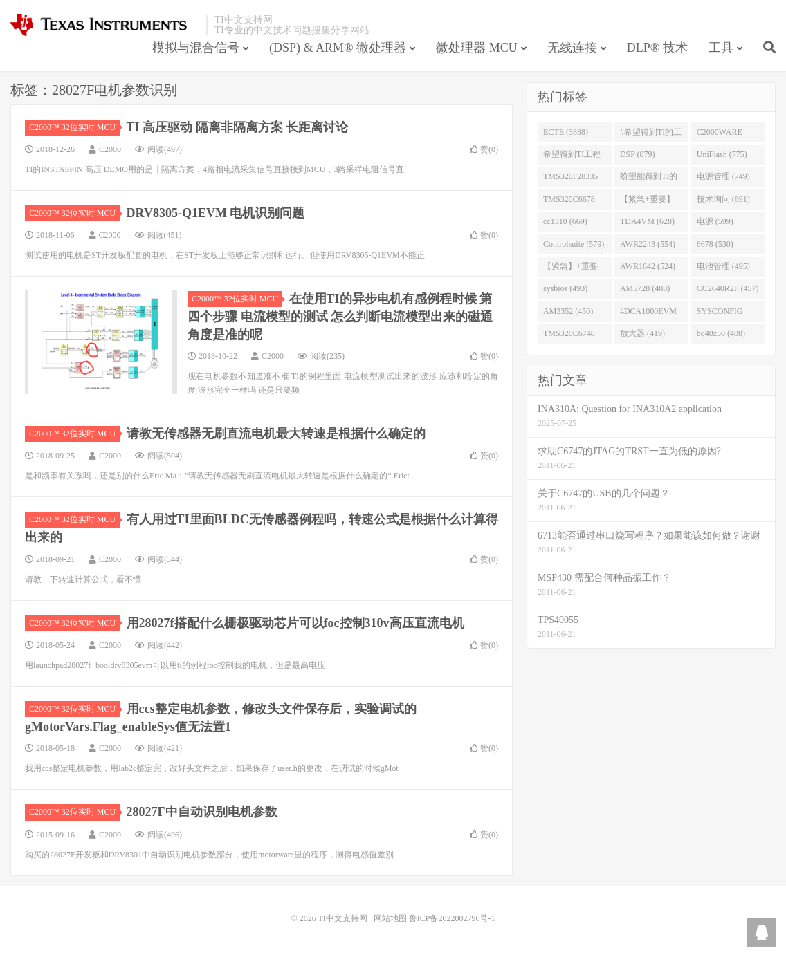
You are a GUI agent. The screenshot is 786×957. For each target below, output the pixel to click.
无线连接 (572, 48)
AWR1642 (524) (647, 266)
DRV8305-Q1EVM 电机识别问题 (216, 213)
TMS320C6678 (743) (569, 202)
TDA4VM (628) (647, 221)
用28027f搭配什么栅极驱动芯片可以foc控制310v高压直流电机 (295, 623)
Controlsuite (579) (573, 244)
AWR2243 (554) (647, 244)
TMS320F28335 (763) (570, 179)
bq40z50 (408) (721, 333)
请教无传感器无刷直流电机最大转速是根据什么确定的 (276, 433)
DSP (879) (637, 154)
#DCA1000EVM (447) (648, 314)
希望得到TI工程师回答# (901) (572, 157)
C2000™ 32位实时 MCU (74, 127)
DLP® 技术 (657, 48)
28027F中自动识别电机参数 (202, 812)
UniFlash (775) (722, 154)
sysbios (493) (565, 288)
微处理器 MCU (477, 48)
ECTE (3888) (565, 132)
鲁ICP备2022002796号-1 (452, 918)
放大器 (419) (642, 333)
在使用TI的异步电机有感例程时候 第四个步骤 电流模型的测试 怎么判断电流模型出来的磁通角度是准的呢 (340, 316)
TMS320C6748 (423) (569, 336)
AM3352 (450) (568, 311)
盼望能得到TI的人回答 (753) (648, 179)
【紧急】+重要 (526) (570, 269)
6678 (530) (715, 244)
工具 (721, 48)
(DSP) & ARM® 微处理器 (337, 48)
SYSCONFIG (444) (720, 314)
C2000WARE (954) (719, 134)
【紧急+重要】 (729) (647, 202)
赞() (484, 149)
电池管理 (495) (723, 266)
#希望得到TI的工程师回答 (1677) (651, 134)
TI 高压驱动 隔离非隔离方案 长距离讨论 (238, 127)
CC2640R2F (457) (728, 288)
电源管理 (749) (723, 176)
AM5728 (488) (645, 288)
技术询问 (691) (723, 199)
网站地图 (390, 918)
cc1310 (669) (565, 221)
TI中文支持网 (104, 25)
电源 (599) (715, 221)
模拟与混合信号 (195, 48)
